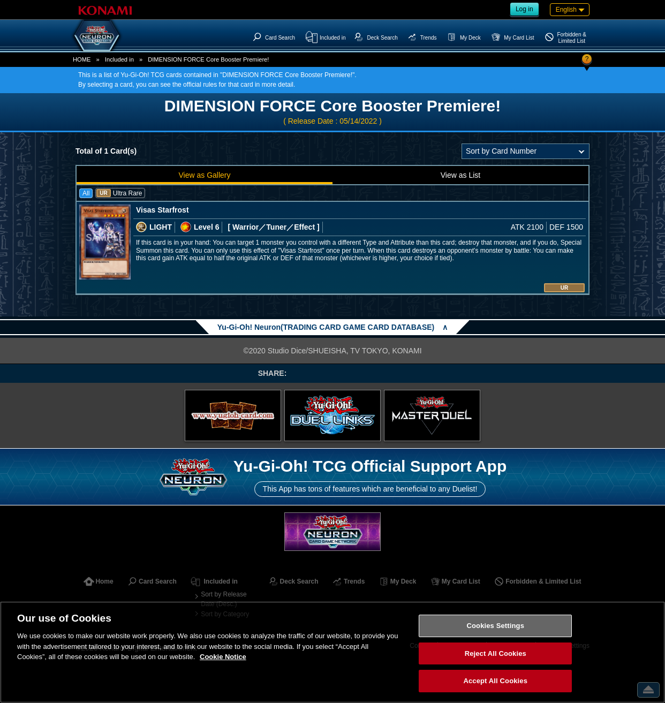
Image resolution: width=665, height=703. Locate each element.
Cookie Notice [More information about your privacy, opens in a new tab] (223, 657)
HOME (82, 59)
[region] (332, 652)
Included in (119, 59)
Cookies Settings (495, 626)
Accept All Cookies (495, 681)
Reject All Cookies (495, 653)
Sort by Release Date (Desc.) (223, 599)
